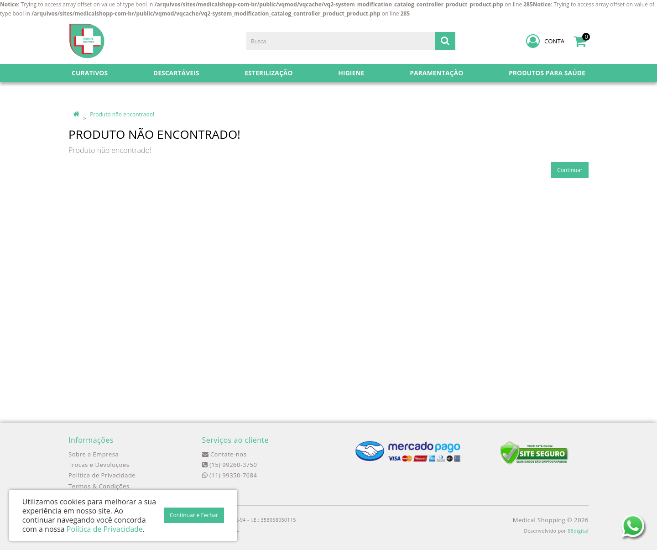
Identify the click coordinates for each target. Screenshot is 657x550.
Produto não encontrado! (122, 114)
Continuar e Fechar (194, 515)
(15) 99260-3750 (229, 465)
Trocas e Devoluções (98, 465)
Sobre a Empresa (93, 454)
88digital (578, 531)
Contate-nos (224, 454)
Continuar (570, 170)
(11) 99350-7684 (229, 475)
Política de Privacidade (102, 475)
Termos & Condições (99, 486)
